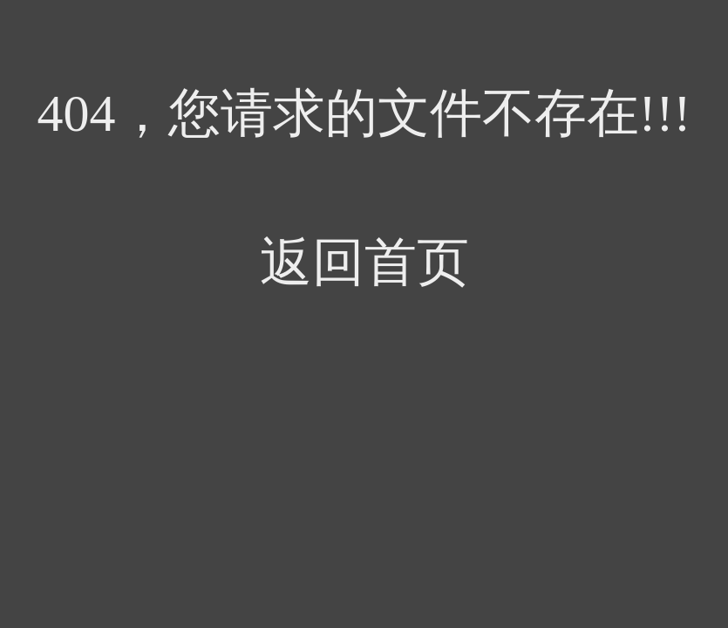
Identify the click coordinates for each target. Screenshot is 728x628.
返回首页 (364, 262)
